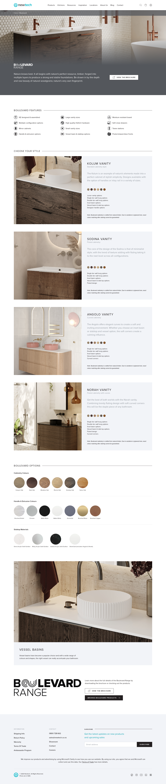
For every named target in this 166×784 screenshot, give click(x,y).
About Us (104, 5)
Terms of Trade (88, 762)
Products (51, 5)
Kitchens (61, 5)
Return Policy (19, 737)
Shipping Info (19, 733)
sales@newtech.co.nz (58, 737)
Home (16, 13)
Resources (71, 5)
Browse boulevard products (102, 698)
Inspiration (83, 5)
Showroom (53, 741)
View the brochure (126, 77)
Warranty (17, 742)
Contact (52, 746)
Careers (52, 750)
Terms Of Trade (20, 746)
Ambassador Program (22, 750)
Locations (93, 5)
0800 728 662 (55, 733)
